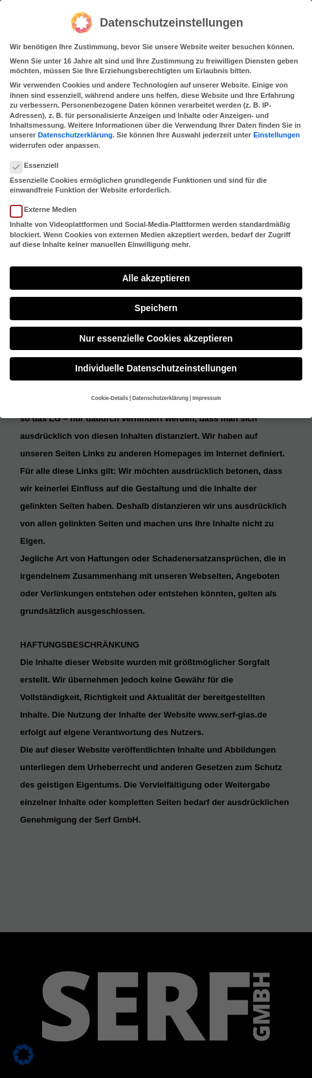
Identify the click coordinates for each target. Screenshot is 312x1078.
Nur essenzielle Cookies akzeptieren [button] (156, 336)
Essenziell (39, 163)
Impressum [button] (206, 396)
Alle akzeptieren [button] (156, 276)
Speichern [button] (156, 306)
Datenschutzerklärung (75, 133)
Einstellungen (276, 133)
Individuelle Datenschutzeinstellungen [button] (156, 366)
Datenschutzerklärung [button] (160, 396)
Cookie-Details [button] (109, 396)
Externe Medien (48, 207)
